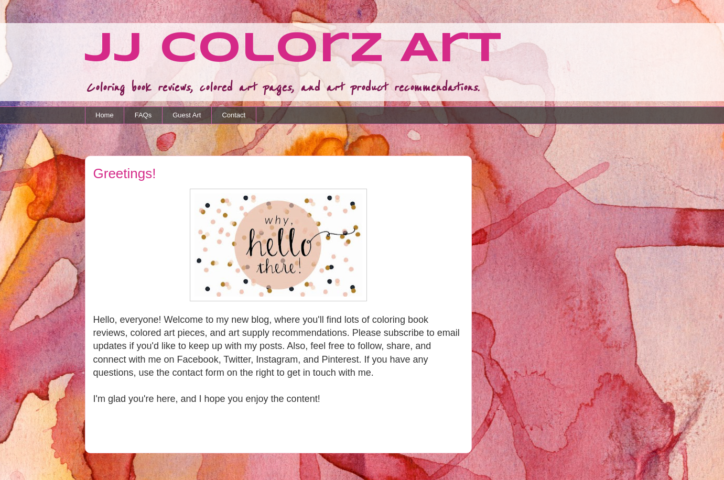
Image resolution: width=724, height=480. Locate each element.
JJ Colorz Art (293, 49)
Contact (233, 115)
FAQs (143, 115)
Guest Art (186, 115)
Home (104, 115)
